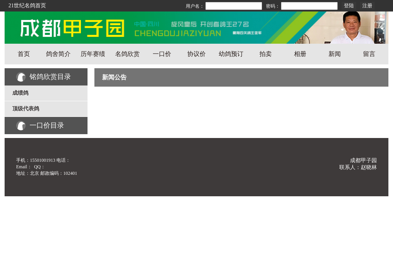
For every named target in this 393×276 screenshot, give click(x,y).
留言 (369, 54)
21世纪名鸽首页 (27, 5)
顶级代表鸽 (25, 109)
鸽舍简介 (58, 54)
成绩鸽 (20, 93)
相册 (300, 54)
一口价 (162, 54)
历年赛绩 (93, 54)
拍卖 (265, 54)
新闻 (335, 54)
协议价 (196, 54)
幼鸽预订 (231, 54)
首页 (24, 54)
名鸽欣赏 (127, 54)
